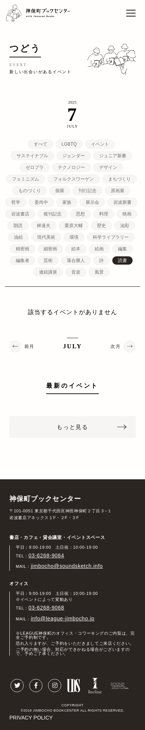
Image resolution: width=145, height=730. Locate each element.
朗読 (18, 225)
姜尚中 (41, 202)
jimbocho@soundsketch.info (67, 566)
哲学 (15, 202)
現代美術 (46, 237)
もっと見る (72, 427)
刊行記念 (88, 190)
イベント (100, 144)
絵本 (75, 248)
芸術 (48, 260)
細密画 (50, 248)
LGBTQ (69, 144)
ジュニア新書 (112, 155)
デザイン (108, 167)
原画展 (117, 190)
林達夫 (43, 225)
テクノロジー (71, 167)
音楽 (75, 272)
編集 (122, 248)
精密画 (22, 248)
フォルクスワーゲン (73, 179)
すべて (40, 144)
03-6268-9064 (46, 555)
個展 (59, 190)
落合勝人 (76, 260)
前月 (29, 346)
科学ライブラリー (111, 237)
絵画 (99, 248)
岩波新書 (122, 202)
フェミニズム (25, 179)
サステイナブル (32, 155)
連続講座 (48, 272)
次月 (115, 346)
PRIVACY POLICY (31, 718)
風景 (99, 272)
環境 (74, 237)
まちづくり (119, 179)
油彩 (124, 225)
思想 (80, 214)
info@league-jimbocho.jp (62, 619)
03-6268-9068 (46, 608)
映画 (126, 214)
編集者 (22, 260)
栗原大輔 (74, 225)
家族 (66, 202)
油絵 (18, 237)
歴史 (101, 225)
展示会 (92, 202)
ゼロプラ (35, 167)
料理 (103, 214)
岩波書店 (20, 214)
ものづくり (29, 190)
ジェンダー (73, 155)
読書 (122, 260)
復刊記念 (53, 214)
